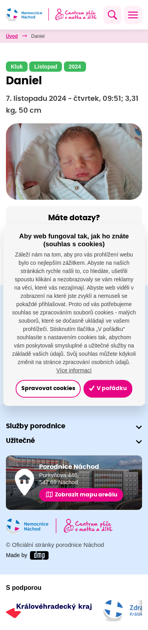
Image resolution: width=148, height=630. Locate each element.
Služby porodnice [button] (35, 426)
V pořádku (108, 389)
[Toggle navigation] (133, 15)
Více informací (74, 370)
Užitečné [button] (20, 440)
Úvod (12, 36)
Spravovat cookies (48, 389)
